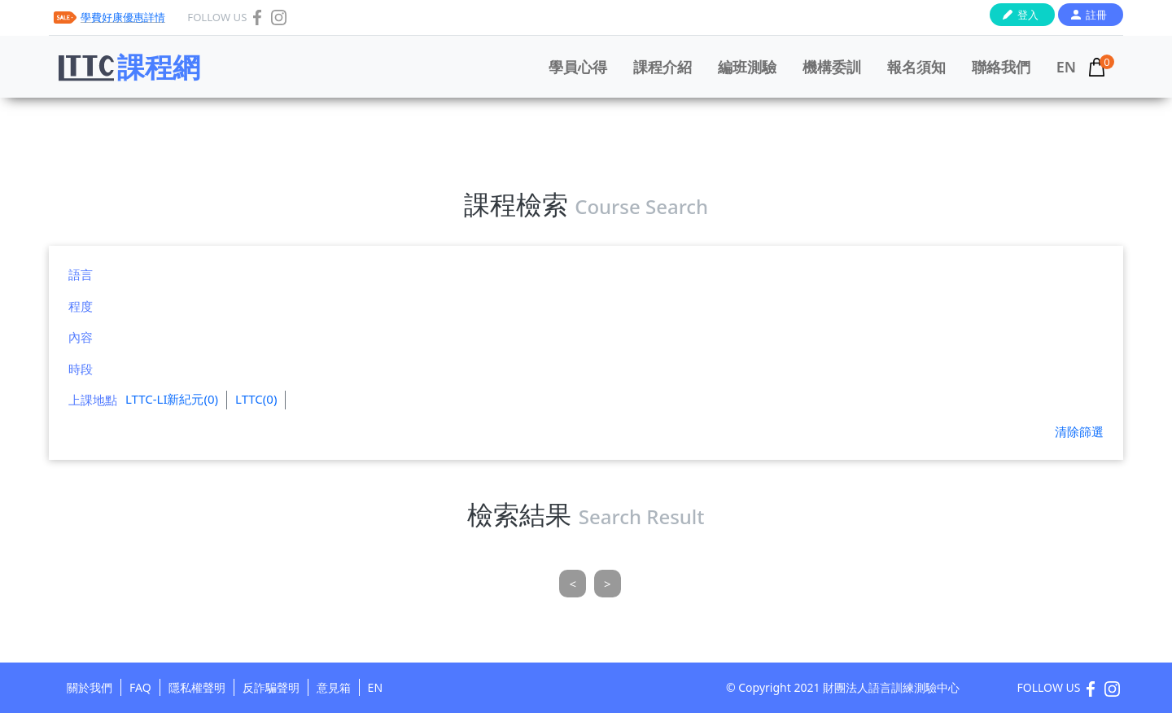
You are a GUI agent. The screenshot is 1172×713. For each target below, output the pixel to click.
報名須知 (916, 67)
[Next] (607, 584)
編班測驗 (747, 67)
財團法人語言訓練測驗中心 (891, 687)
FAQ (140, 687)
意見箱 (334, 687)
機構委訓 (831, 67)
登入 (1028, 14)
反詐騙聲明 (271, 687)
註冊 (1096, 14)
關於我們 (89, 687)
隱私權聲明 (196, 687)
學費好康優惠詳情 (123, 17)
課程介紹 (662, 67)
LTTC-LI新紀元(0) (171, 399)
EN (1066, 67)
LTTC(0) (256, 399)
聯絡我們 (1001, 67)
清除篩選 (1079, 431)
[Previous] (572, 584)
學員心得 (578, 67)
